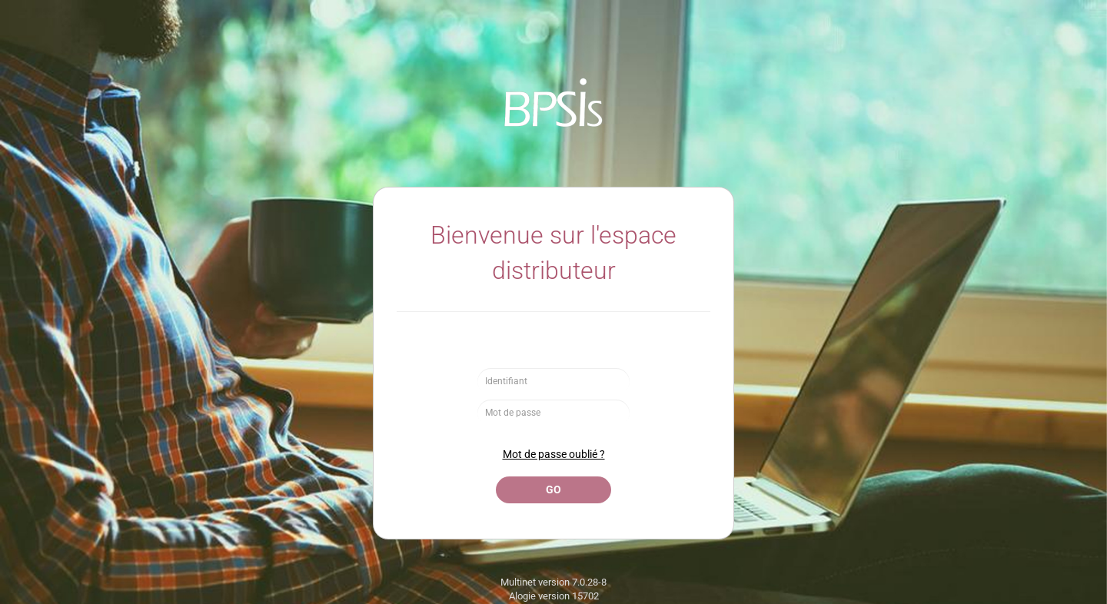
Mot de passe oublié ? (554, 454)
